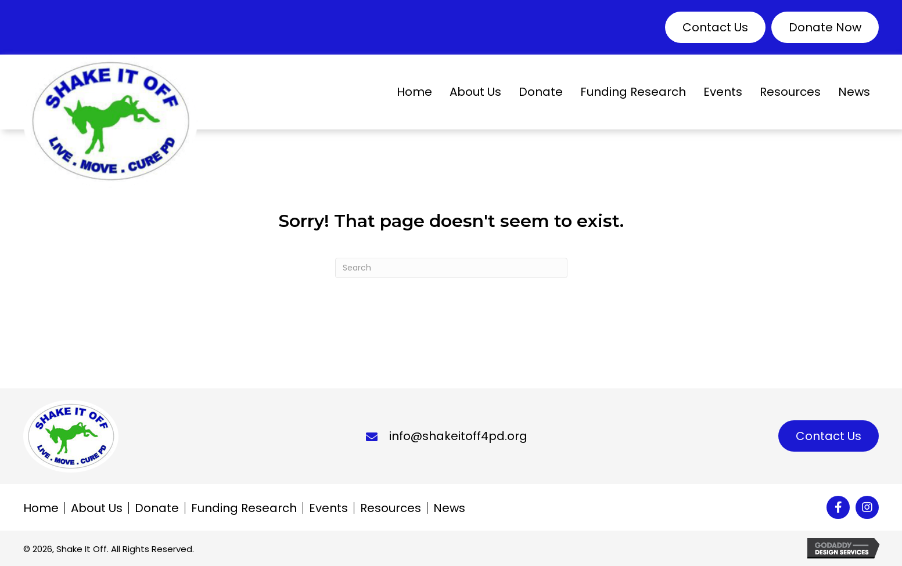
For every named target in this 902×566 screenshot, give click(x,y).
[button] (715, 27)
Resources (390, 508)
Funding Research (244, 508)
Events (328, 508)
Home (41, 508)
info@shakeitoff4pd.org (458, 436)
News (449, 508)
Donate (157, 508)
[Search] (451, 268)
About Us (97, 508)
